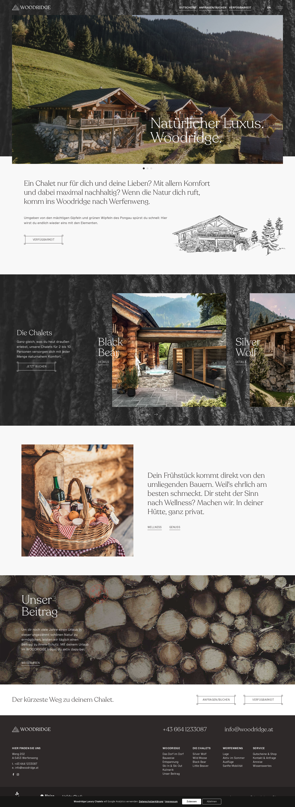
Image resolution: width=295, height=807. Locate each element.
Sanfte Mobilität (233, 765)
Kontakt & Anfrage (264, 757)
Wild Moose (200, 757)
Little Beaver (201, 765)
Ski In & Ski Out (172, 765)
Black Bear (199, 761)
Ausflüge (228, 761)
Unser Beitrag (171, 773)
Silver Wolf (199, 754)
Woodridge (171, 748)
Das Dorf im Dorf (173, 754)
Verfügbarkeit (240, 7)
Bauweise (168, 757)
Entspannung (170, 761)
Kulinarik (168, 769)
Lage (226, 754)
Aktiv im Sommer (234, 757)
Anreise (257, 761)
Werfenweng (233, 748)
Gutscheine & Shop (265, 754)
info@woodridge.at (249, 729)
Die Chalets (202, 748)
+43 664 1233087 (185, 729)
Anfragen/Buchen (212, 7)
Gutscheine (187, 7)
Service (259, 748)
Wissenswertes (262, 765)
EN (269, 7)
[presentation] (148, 414)
